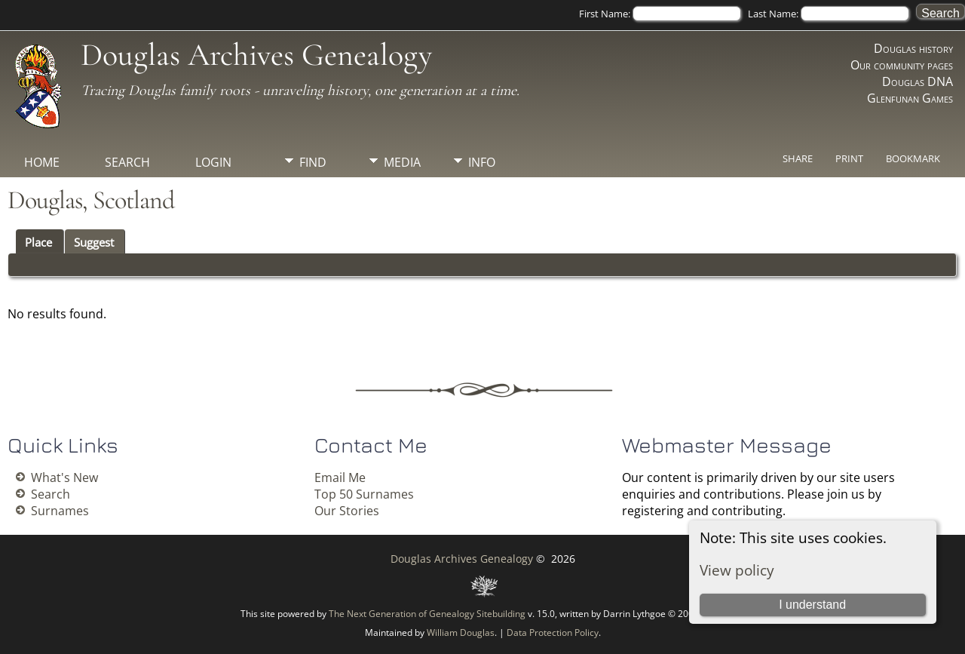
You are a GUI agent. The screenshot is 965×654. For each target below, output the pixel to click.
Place (38, 242)
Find (312, 162)
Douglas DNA (917, 81)
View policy (737, 569)
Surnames (60, 510)
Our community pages (901, 65)
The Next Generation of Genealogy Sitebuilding (427, 613)
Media (402, 162)
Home (42, 162)
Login (213, 162)
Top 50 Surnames (364, 494)
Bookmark (913, 158)
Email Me (340, 477)
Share (798, 158)
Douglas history (913, 48)
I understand (812, 604)
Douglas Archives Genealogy (256, 54)
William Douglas (461, 632)
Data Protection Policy (553, 632)
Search (127, 162)
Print (849, 158)
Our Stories (346, 510)
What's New (64, 477)
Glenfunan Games (910, 98)
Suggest (94, 242)
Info (481, 162)
